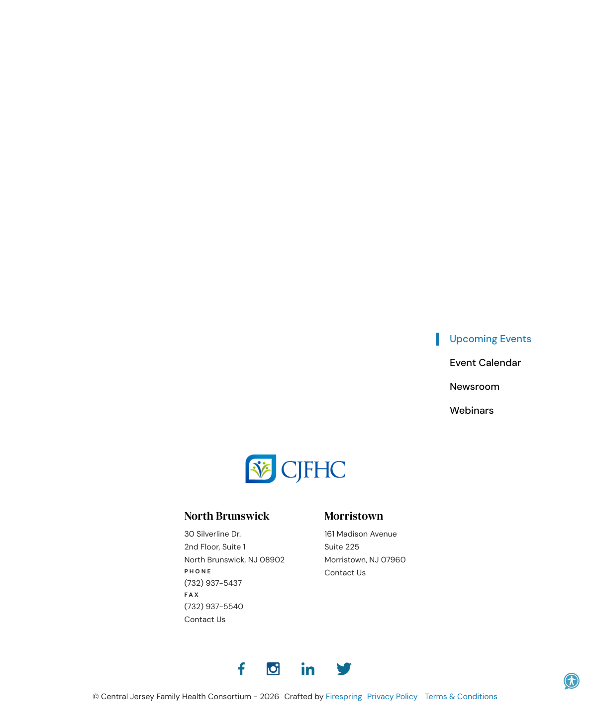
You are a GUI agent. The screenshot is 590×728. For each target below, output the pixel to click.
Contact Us (204, 619)
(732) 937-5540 (213, 606)
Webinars (472, 410)
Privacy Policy (392, 696)
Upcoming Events (490, 339)
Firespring (344, 696)
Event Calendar (485, 363)
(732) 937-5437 (213, 583)
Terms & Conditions (461, 696)
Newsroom (474, 386)
